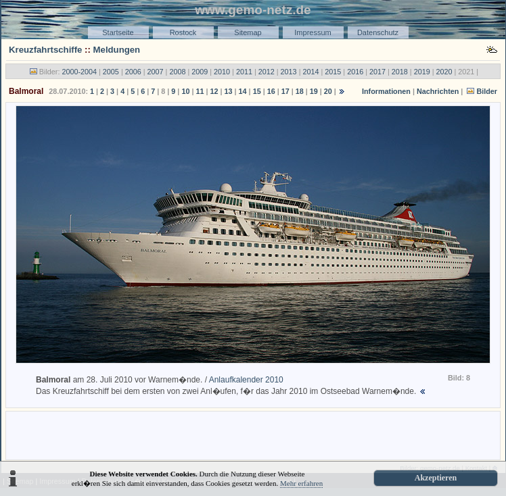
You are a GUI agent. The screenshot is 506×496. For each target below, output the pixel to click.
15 (257, 91)
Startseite (117, 32)
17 (285, 91)
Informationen (386, 91)
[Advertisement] (253, 434)
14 (243, 91)
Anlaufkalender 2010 (246, 380)
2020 (444, 72)
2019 (422, 72)
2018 (400, 72)
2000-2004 (79, 72)
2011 (244, 72)
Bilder (486, 91)
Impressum (312, 32)
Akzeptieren (436, 477)
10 (185, 91)
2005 (111, 72)
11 (200, 91)
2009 (199, 72)
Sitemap (247, 32)
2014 (310, 72)
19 (314, 91)
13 (229, 91)
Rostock (183, 32)
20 (328, 91)
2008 (177, 72)
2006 (133, 72)
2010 (222, 72)
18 (300, 91)
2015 (333, 72)
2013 (289, 72)
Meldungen (117, 50)
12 (214, 91)
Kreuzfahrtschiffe (45, 50)
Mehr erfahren (301, 483)
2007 (155, 72)
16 (271, 91)
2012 (266, 72)
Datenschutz (377, 32)
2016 (355, 72)
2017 (377, 72)
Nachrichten (438, 91)
